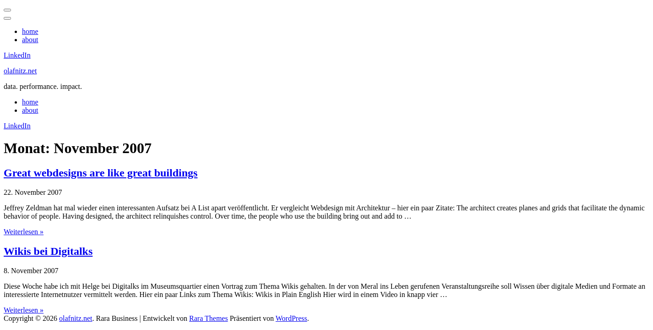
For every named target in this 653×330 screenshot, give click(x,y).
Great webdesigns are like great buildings (100, 173)
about (30, 40)
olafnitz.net (20, 71)
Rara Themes (208, 318)
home (30, 31)
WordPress (291, 318)
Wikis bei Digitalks (48, 251)
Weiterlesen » (24, 232)
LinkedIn (17, 55)
